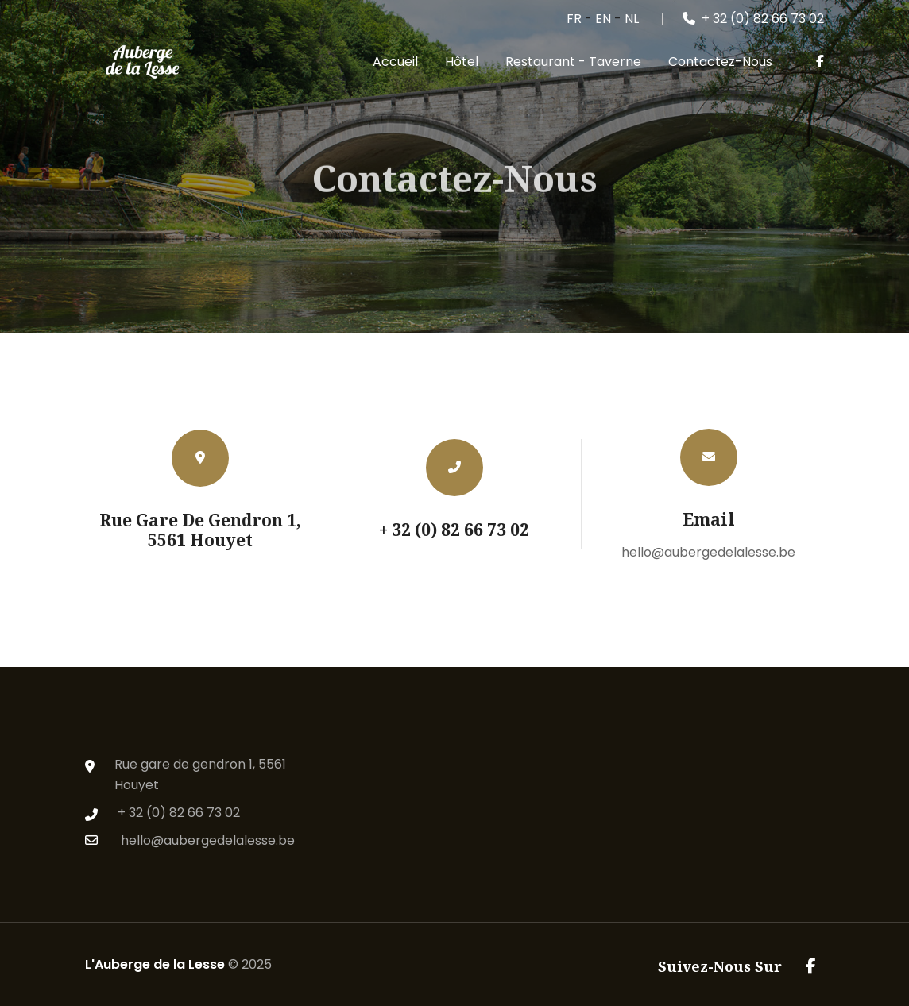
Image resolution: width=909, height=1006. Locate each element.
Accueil (395, 61)
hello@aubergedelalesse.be (708, 552)
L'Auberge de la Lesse (155, 964)
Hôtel (461, 61)
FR (574, 19)
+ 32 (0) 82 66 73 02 (753, 19)
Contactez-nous (720, 61)
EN (603, 19)
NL (632, 19)
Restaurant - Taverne (573, 61)
